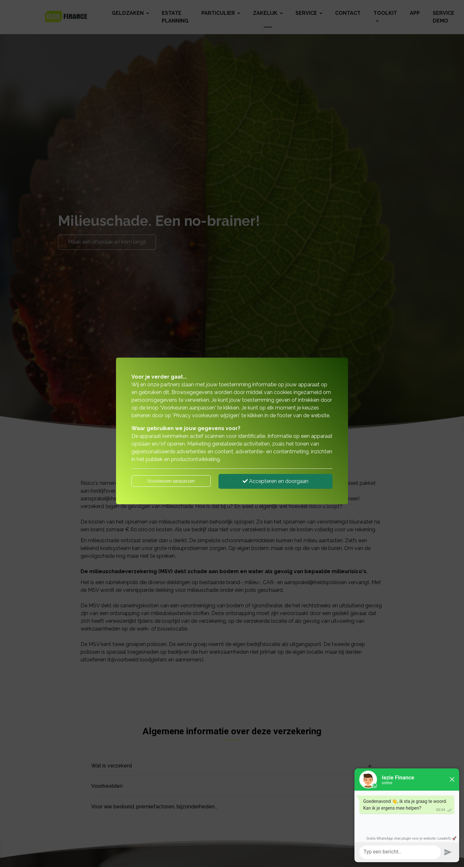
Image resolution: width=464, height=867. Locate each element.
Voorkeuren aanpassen (171, 481)
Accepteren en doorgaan (275, 481)
